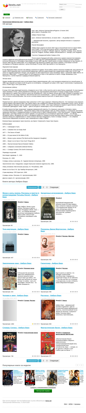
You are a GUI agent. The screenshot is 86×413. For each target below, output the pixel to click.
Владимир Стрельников (61, 374)
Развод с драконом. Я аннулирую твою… (18, 372)
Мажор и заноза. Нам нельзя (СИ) (40, 371)
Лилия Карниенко (18, 374)
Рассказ (65, 236)
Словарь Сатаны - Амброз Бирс (16, 328)
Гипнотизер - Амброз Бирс (52, 263)
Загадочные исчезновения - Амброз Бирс (58, 193)
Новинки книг (19, 17)
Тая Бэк (82, 373)
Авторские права (43, 391)
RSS (65, 404)
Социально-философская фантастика (64, 333)
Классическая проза (31, 332)
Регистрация (78, 4)
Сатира (26, 300)
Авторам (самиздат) (55, 17)
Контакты (77, 404)
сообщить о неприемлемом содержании (43, 387)
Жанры (30, 17)
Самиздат (40, 17)
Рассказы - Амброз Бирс (51, 295)
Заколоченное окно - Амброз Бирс (17, 263)
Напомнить (78, 7)
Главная (7, 17)
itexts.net (48, 401)
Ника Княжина (39, 373)
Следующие (54, 187)
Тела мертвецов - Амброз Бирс (16, 229)
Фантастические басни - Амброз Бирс (57, 328)
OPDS (71, 404)
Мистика (71, 236)
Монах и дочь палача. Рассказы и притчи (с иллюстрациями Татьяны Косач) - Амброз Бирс (21, 195)
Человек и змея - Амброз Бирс (15, 295)
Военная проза (29, 268)
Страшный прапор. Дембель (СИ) (63, 371)
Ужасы (26, 202)
